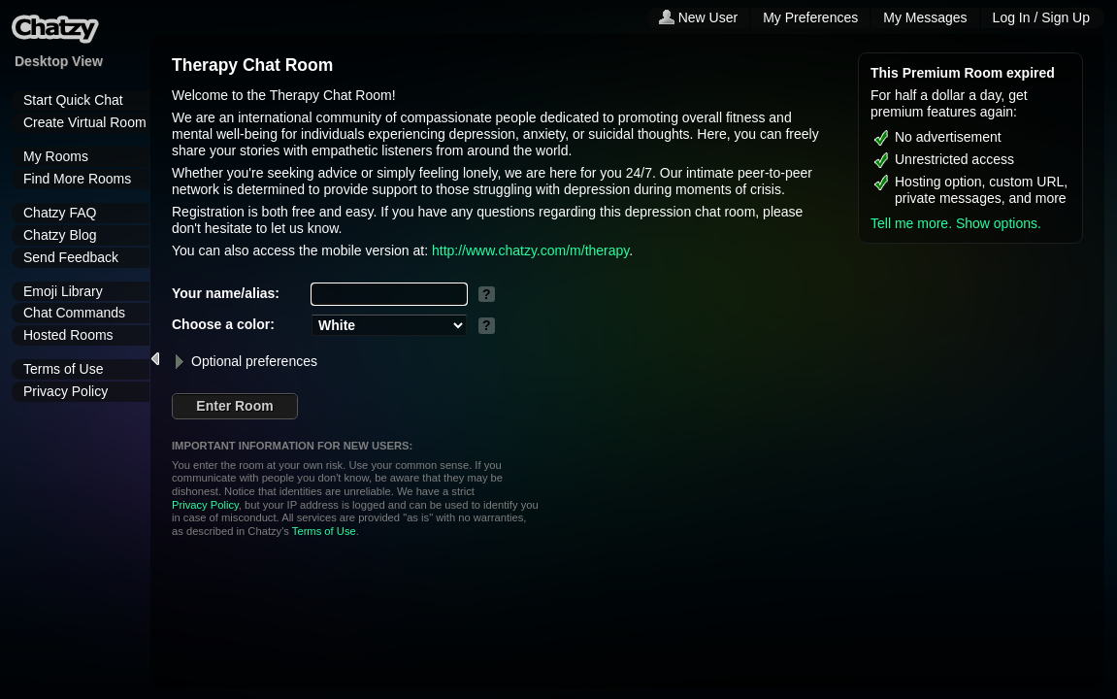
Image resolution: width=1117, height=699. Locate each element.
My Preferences (810, 17)
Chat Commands (74, 312)
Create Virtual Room (85, 122)
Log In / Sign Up (1041, 17)
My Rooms (55, 156)
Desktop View (59, 61)
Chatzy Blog (59, 235)
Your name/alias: (225, 293)
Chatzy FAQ (59, 212)
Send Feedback (70, 257)
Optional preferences (244, 361)
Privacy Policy (65, 391)
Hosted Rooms (68, 335)
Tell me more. (911, 223)
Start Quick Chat (73, 100)
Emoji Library (63, 291)
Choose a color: (223, 324)
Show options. (998, 223)
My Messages (925, 17)
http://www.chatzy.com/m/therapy (530, 250)
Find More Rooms (77, 178)
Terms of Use (63, 369)
